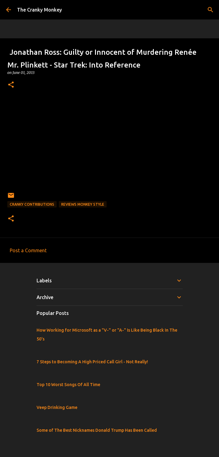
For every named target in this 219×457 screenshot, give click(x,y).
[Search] (210, 9)
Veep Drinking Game (57, 407)
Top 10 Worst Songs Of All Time (68, 384)
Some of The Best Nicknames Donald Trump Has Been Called (97, 430)
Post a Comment (28, 250)
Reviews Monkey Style (82, 204)
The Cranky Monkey (39, 9)
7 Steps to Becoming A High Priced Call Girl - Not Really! (92, 361)
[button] (11, 85)
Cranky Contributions (32, 204)
